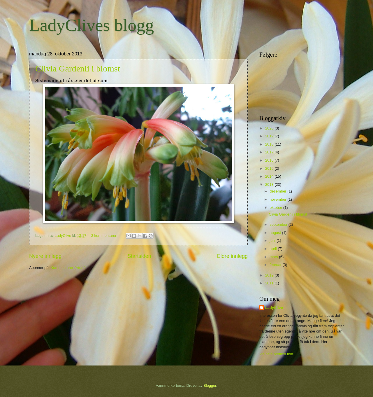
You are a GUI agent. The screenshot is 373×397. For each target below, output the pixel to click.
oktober (276, 207)
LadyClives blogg (91, 25)
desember (278, 191)
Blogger (209, 385)
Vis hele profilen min (276, 354)
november (278, 199)
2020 (270, 128)
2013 (270, 184)
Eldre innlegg (232, 256)
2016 (270, 160)
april (274, 248)
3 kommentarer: (105, 235)
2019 (270, 136)
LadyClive (274, 307)
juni (273, 240)
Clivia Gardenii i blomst (77, 68)
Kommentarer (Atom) (68, 267)
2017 (270, 152)
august (276, 232)
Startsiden (139, 256)
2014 (270, 176)
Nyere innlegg (45, 256)
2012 (270, 275)
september (279, 224)
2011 (270, 283)
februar (276, 265)
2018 (270, 144)
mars (274, 257)
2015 (270, 168)
